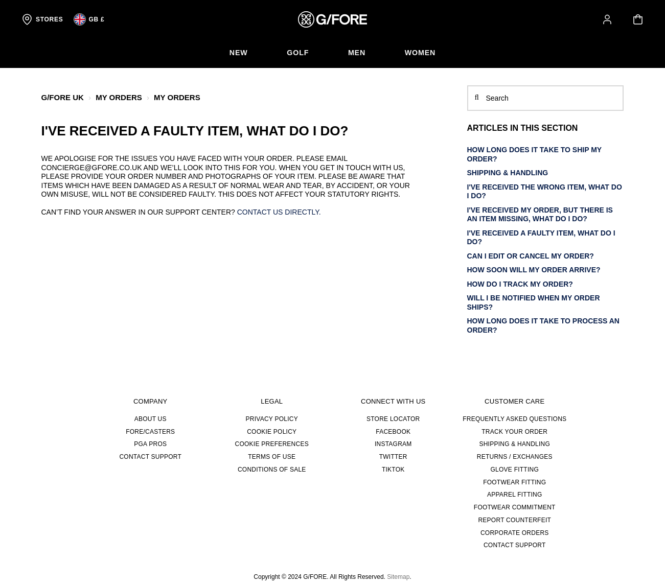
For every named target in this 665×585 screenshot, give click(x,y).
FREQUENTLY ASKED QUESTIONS (514, 419)
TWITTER (393, 456)
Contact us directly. (279, 212)
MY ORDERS (119, 97)
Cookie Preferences (272, 444)
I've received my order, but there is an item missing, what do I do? (540, 214)
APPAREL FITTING (514, 494)
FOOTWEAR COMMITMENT (515, 507)
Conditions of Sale (272, 469)
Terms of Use (271, 456)
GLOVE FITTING (515, 469)
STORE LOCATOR (393, 419)
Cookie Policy (271, 431)
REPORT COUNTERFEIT (514, 520)
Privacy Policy (272, 419)
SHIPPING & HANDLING (507, 173)
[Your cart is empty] (638, 19)
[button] (607, 19)
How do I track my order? (520, 283)
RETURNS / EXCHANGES (515, 456)
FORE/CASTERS (150, 431)
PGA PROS (150, 444)
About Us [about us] (150, 419)
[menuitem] (236, 53)
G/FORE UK (62, 97)
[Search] (545, 98)
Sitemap (398, 576)
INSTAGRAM (393, 444)
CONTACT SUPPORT (150, 456)
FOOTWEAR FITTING (514, 481)
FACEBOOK (393, 431)
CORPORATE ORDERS (514, 532)
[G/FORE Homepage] (332, 19)
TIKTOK (393, 469)
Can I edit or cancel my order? (530, 255)
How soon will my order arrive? (534, 270)
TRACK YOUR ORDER (514, 431)
